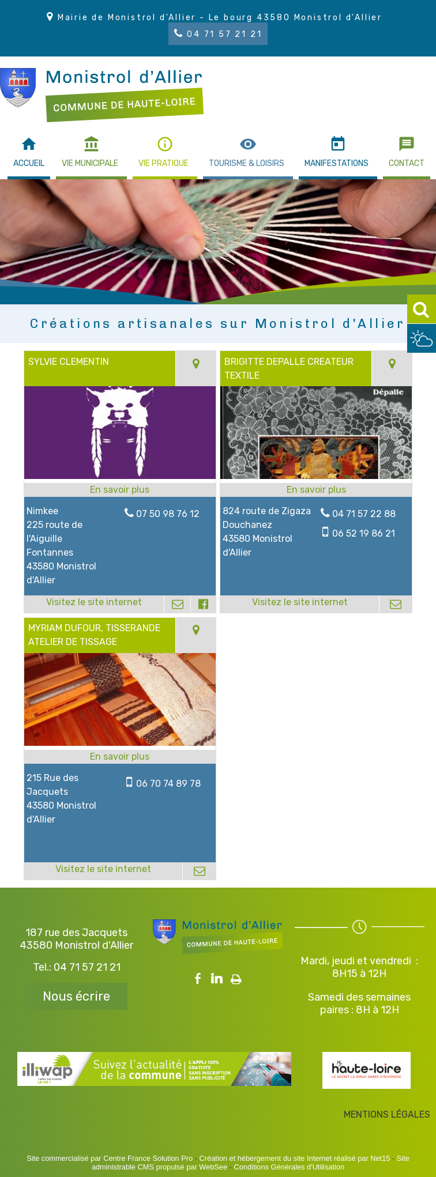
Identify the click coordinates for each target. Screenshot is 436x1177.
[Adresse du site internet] (94, 604)
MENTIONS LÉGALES (387, 1114)
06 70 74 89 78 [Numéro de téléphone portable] (168, 783)
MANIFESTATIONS (337, 163)
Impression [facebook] (236, 977)
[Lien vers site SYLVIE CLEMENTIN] (119, 475)
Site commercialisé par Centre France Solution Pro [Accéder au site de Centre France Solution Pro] (110, 1158)
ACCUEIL (28, 163)
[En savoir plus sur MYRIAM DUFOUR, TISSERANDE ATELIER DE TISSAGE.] (119, 757)
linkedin (216, 978)
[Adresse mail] (177, 604)
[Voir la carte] (195, 368)
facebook (197, 978)
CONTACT (406, 163)
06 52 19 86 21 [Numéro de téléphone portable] (363, 533)
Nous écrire (76, 996)
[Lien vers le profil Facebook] (202, 604)
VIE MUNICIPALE (90, 163)
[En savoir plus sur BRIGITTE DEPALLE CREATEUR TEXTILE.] (315, 490)
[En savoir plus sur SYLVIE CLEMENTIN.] (119, 490)
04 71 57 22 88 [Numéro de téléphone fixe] (364, 513)
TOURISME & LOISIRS (246, 163)
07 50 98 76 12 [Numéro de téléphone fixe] (168, 513)
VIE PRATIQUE (163, 163)
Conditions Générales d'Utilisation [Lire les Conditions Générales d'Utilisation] (289, 1167)
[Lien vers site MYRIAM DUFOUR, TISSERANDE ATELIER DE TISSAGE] (119, 742)
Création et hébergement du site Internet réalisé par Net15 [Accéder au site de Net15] (295, 1158)
